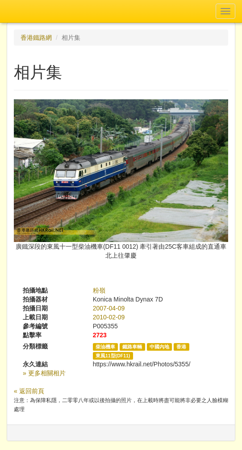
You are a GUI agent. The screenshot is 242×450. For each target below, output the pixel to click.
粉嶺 (99, 290)
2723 (100, 335)
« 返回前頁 (29, 391)
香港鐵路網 (36, 37)
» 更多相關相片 (44, 373)
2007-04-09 (109, 308)
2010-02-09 (109, 317)
